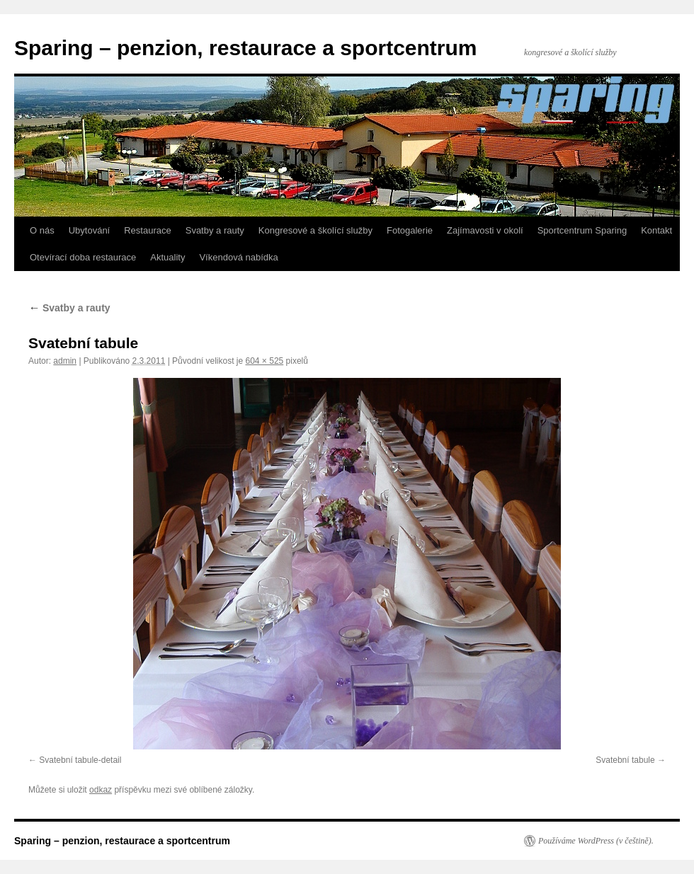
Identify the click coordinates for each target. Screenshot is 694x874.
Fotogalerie (410, 230)
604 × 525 (265, 361)
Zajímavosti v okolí (485, 230)
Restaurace (147, 230)
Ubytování (89, 230)
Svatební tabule (625, 760)
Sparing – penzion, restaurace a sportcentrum (245, 47)
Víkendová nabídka (238, 257)
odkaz (100, 790)
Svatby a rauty (215, 230)
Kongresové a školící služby (315, 230)
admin (64, 361)
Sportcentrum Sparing (582, 230)
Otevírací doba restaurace (83, 257)
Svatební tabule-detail (80, 760)
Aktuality (167, 257)
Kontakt (656, 230)
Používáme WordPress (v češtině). (596, 841)
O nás (42, 230)
